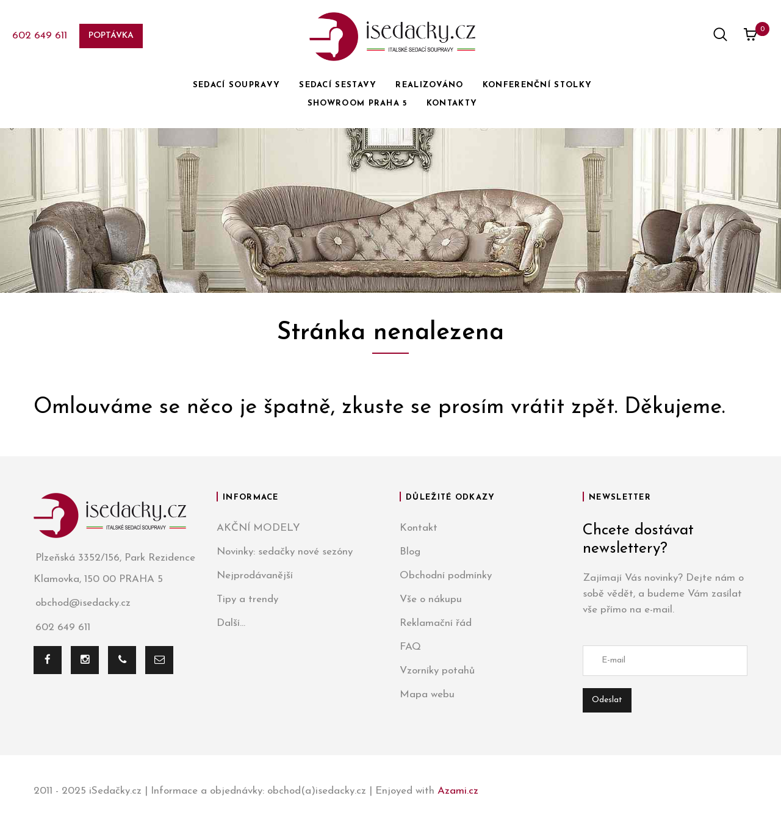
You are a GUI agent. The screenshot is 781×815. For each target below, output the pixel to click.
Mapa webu (427, 694)
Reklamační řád (436, 623)
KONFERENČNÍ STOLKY (537, 85)
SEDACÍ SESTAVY (337, 85)
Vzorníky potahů (437, 671)
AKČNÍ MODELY (258, 528)
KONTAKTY (451, 103)
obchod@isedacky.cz (82, 604)
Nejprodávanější (255, 575)
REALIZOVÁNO (429, 85)
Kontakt (418, 528)
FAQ (410, 647)
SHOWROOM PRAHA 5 (358, 103)
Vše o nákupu (431, 599)
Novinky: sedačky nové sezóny (285, 552)
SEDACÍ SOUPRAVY (237, 85)
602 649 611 (39, 36)
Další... (231, 623)
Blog (410, 552)
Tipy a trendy (247, 599)
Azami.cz (457, 791)
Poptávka (111, 35)
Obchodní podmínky (446, 575)
